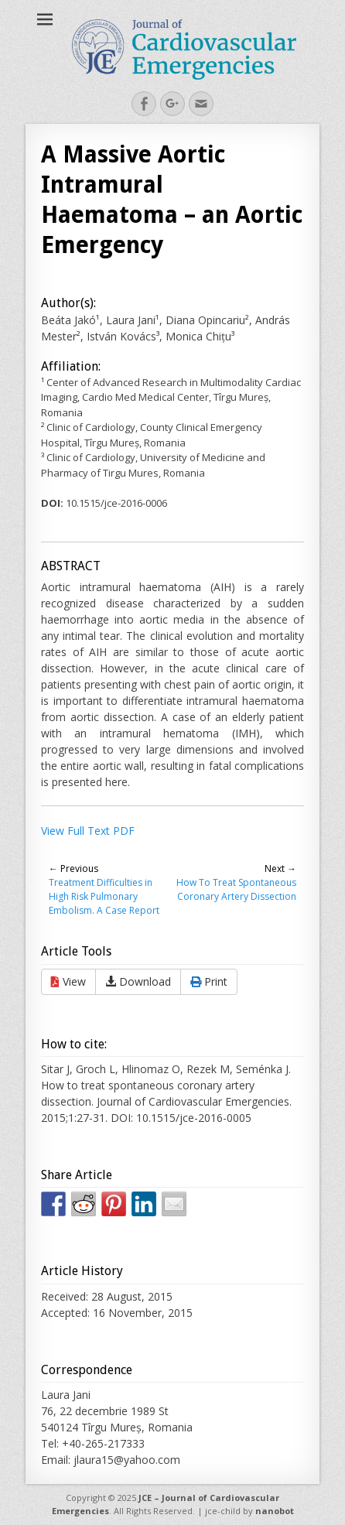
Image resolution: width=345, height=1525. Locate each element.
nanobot (274, 1510)
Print (208, 981)
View (68, 981)
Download (138, 981)
